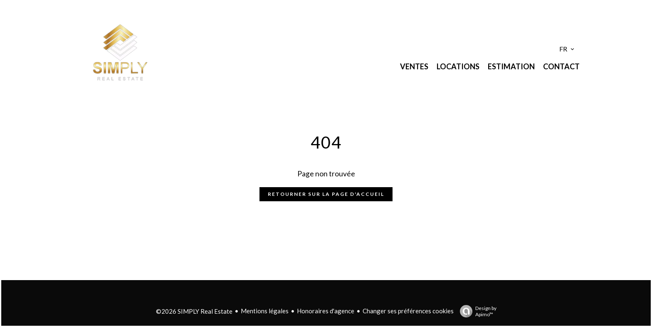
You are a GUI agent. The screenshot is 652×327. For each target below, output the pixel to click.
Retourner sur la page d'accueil (326, 194)
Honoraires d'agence (325, 311)
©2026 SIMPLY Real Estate (194, 311)
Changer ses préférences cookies (408, 311)
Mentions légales (265, 311)
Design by (476, 311)
